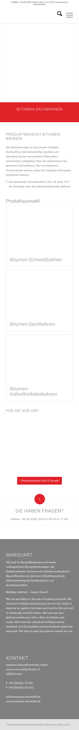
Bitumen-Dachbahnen (32, 324)
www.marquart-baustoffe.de (23, 701)
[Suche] (57, 15)
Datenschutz (39, 4)
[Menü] (67, 15)
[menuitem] (57, 15)
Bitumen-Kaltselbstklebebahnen (33, 391)
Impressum (61, 2)
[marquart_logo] (33, 15)
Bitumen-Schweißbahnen (36, 259)
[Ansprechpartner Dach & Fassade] (39, 481)
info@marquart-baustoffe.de (23, 696)
